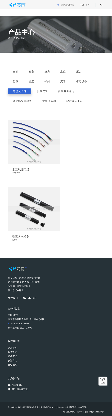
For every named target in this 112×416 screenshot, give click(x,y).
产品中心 (20, 38)
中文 (82, 4)
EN (88, 4)
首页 (10, 38)
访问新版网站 (67, 4)
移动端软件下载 (20, 389)
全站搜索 (12, 364)
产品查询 (12, 348)
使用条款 (100, 412)
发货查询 (12, 352)
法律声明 (81, 412)
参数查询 (12, 360)
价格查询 (12, 356)
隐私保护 (90, 412)
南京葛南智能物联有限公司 (30, 407)
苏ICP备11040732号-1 (79, 407)
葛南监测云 (17, 385)
